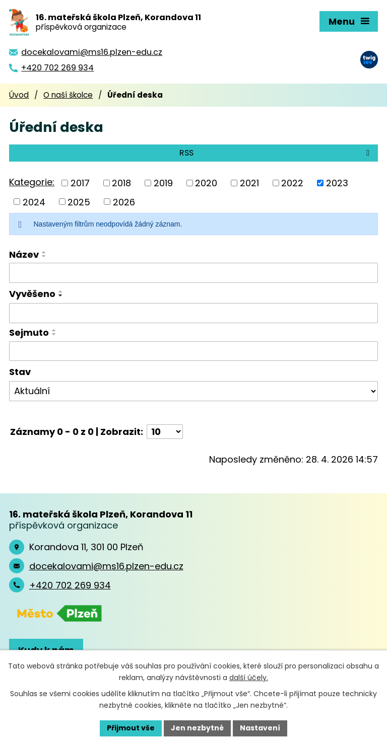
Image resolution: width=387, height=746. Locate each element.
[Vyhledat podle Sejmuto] (193, 351)
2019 (163, 183)
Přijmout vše (131, 728)
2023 (337, 183)
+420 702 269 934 (70, 585)
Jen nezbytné (197, 728)
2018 (121, 183)
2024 (34, 201)
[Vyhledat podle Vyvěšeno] (193, 313)
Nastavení (260, 728)
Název (24, 254)
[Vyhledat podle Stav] (193, 391)
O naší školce (68, 95)
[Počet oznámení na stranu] (165, 431)
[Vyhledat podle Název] (193, 273)
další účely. (248, 678)
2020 (206, 183)
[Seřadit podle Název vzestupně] (44, 252)
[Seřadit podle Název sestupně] (44, 256)
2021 (249, 183)
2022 (292, 183)
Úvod (19, 95)
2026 (124, 201)
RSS (276, 153)
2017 (80, 183)
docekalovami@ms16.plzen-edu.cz (106, 566)
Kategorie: (31, 182)
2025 (79, 201)
